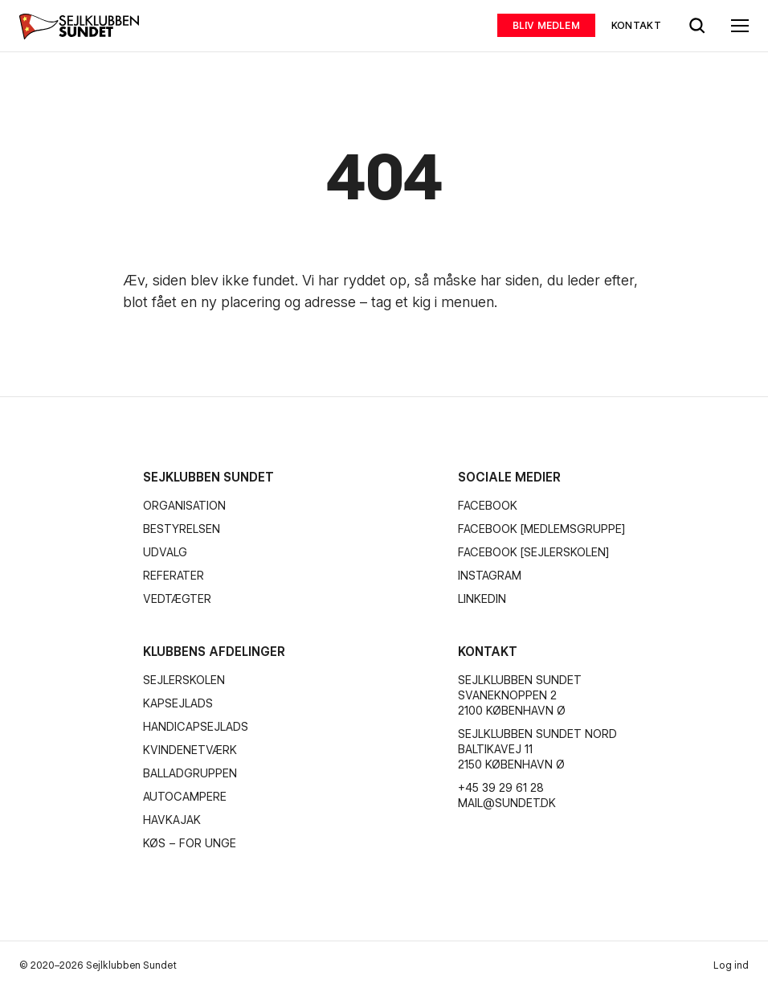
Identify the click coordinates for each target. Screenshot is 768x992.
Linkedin (482, 598)
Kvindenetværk (190, 750)
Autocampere (185, 796)
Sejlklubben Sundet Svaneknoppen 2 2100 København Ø (520, 695)
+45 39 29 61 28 (501, 787)
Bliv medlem (546, 25)
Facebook (487, 505)
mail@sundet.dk (507, 803)
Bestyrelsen (181, 529)
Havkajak (172, 820)
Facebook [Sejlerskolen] (533, 552)
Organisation (184, 505)
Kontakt (636, 25)
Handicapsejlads (195, 726)
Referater (173, 575)
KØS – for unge (189, 843)
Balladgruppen (190, 773)
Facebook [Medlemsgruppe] (541, 529)
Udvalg (165, 552)
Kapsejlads (178, 703)
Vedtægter (177, 598)
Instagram (489, 575)
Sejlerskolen (184, 680)
